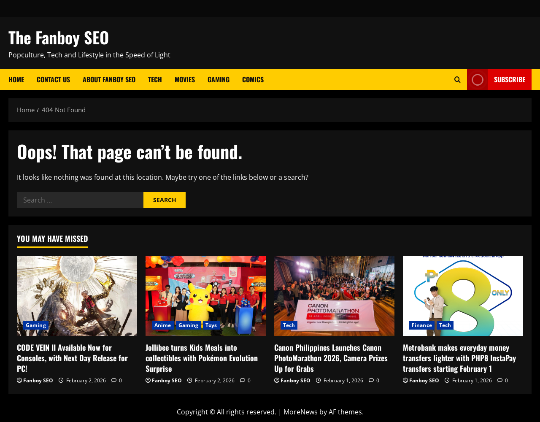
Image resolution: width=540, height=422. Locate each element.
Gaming (219, 79)
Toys (211, 325)
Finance (422, 325)
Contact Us (53, 79)
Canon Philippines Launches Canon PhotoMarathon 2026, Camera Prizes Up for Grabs (331, 358)
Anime (162, 325)
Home (16, 79)
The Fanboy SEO (58, 37)
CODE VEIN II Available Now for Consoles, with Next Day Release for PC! (72, 358)
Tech (155, 79)
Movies (185, 79)
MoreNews (301, 412)
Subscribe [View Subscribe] (496, 79)
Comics (253, 79)
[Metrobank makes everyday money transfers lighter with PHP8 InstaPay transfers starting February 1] (463, 296)
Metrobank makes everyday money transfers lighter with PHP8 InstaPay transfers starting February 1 (459, 358)
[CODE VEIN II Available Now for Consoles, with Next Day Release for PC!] (77, 296)
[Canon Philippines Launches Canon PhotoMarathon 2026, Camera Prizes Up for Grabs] (334, 296)
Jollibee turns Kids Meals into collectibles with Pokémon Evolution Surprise (202, 358)
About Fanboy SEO (109, 79)
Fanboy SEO (38, 380)
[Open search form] (457, 79)
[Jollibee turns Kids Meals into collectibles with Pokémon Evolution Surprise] (206, 296)
